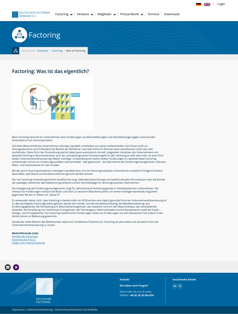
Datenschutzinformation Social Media (76, 309)
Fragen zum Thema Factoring (28, 242)
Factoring (61, 14)
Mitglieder (104, 14)
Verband (83, 14)
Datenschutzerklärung (40, 309)
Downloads (172, 14)
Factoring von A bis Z (23, 239)
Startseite (42, 50)
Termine (153, 14)
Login (221, 4)
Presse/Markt (129, 14)
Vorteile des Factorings (25, 236)
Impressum (18, 309)
